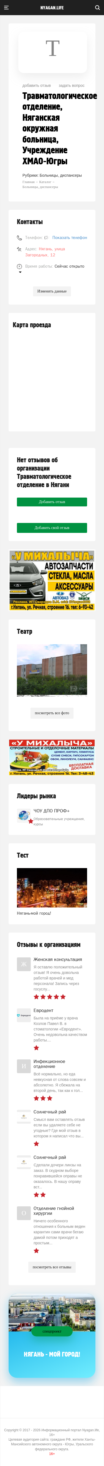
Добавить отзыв (52, 502)
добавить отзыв (36, 85)
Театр (24, 632)
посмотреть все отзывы (52, 1267)
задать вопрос (72, 85)
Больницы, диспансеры (61, 175)
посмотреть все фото (52, 713)
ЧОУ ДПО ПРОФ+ (52, 810)
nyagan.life (52, 8)
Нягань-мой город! (34, 913)
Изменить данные (52, 291)
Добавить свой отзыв (52, 528)
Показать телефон (69, 237)
